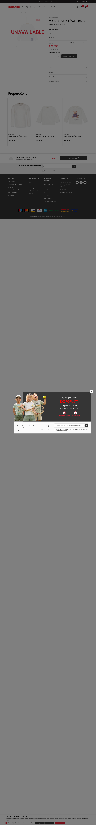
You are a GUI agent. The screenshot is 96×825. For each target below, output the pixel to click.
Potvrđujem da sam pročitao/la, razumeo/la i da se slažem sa (72, 430)
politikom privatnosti (61, 430)
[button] (91, 391)
